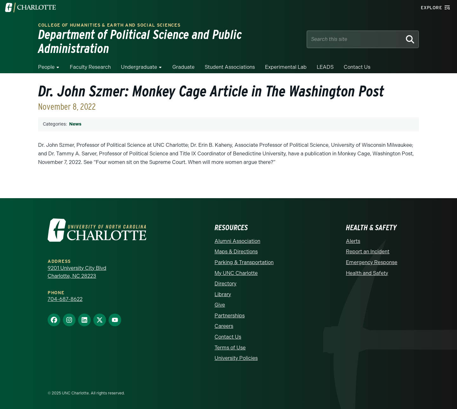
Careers (224, 326)
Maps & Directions (236, 252)
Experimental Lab (286, 67)
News (75, 124)
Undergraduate (139, 67)
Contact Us (357, 67)
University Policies (236, 358)
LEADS (325, 67)
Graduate (183, 67)
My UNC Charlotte (236, 273)
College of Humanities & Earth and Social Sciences (109, 25)
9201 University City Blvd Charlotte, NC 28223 (77, 272)
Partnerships (230, 316)
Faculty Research (90, 67)
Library (223, 294)
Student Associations (230, 67)
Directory (225, 284)
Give (220, 305)
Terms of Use (230, 348)
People (46, 67)
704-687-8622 (65, 299)
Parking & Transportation (244, 262)
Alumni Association (237, 241)
